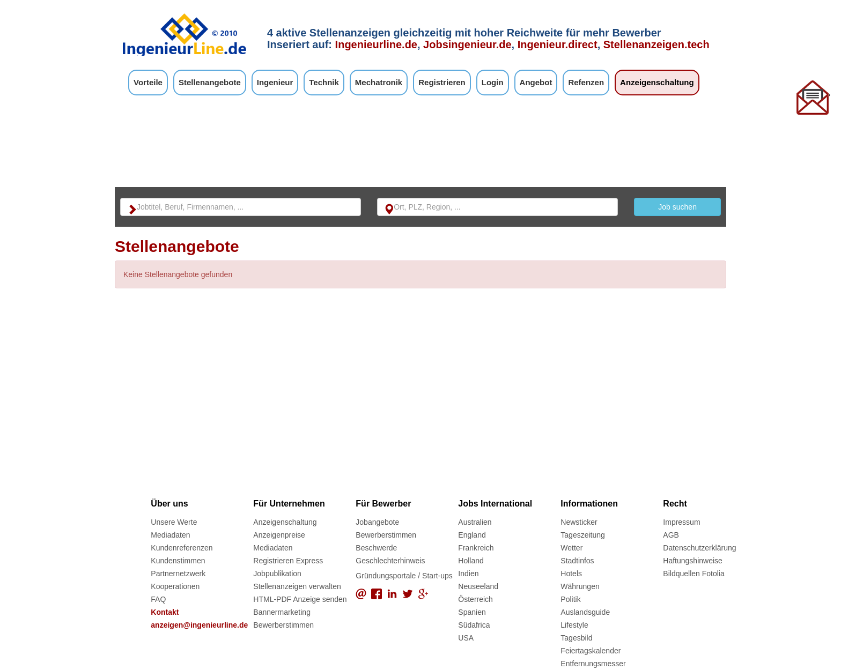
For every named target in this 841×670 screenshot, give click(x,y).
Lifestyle (574, 625)
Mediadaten (170, 535)
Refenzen (586, 82)
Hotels (571, 573)
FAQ (158, 599)
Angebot (536, 82)
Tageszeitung (582, 535)
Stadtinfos (577, 560)
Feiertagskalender (590, 650)
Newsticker (578, 522)
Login (493, 82)
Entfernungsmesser (592, 663)
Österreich (475, 599)
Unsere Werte (174, 522)
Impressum (681, 522)
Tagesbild (576, 638)
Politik (570, 599)
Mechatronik (378, 82)
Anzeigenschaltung (657, 82)
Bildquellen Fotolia (693, 573)
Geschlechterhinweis (390, 560)
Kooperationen (175, 586)
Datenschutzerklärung (699, 548)
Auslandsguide (585, 612)
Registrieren (442, 82)
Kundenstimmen (178, 560)
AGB (671, 535)
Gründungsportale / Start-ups (404, 575)
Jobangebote (377, 522)
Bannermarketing (282, 612)
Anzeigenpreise (279, 535)
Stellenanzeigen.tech (656, 44)
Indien (468, 573)
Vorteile (148, 82)
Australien (474, 522)
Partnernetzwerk (178, 573)
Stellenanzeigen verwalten (297, 586)
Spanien (471, 612)
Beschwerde (376, 548)
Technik (324, 82)
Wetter (571, 548)
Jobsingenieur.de (467, 44)
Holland (470, 560)
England (471, 535)
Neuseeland (478, 586)
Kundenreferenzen (181, 548)
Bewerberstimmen (283, 625)
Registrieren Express (288, 560)
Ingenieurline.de (376, 44)
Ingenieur (275, 82)
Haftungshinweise (692, 560)
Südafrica (474, 625)
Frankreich (475, 548)
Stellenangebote (210, 82)
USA (466, 638)
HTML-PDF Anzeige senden (299, 599)
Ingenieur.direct (557, 44)
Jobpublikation (277, 573)
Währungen (579, 586)
